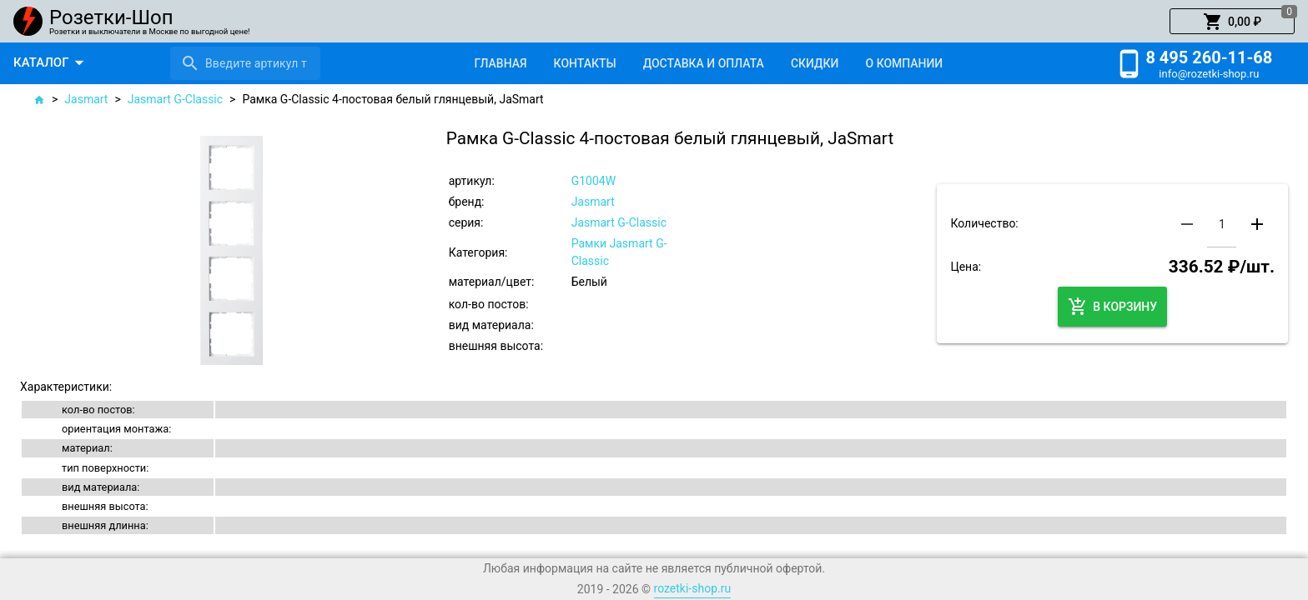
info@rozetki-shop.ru (1209, 73)
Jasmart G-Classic (175, 99)
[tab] (500, 63)
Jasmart (86, 99)
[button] (1232, 21)
